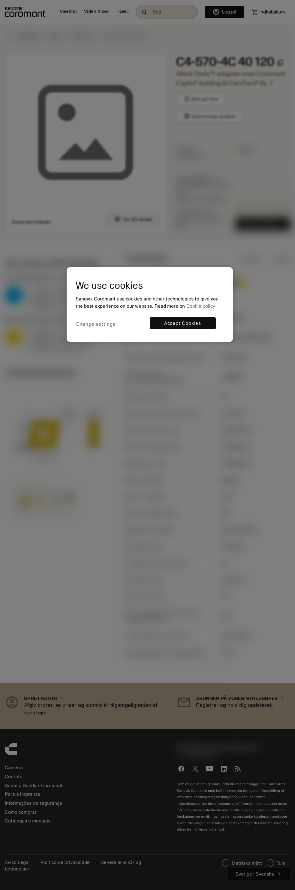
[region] (150, 304)
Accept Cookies (182, 323)
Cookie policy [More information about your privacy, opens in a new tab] (200, 306)
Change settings (96, 324)
